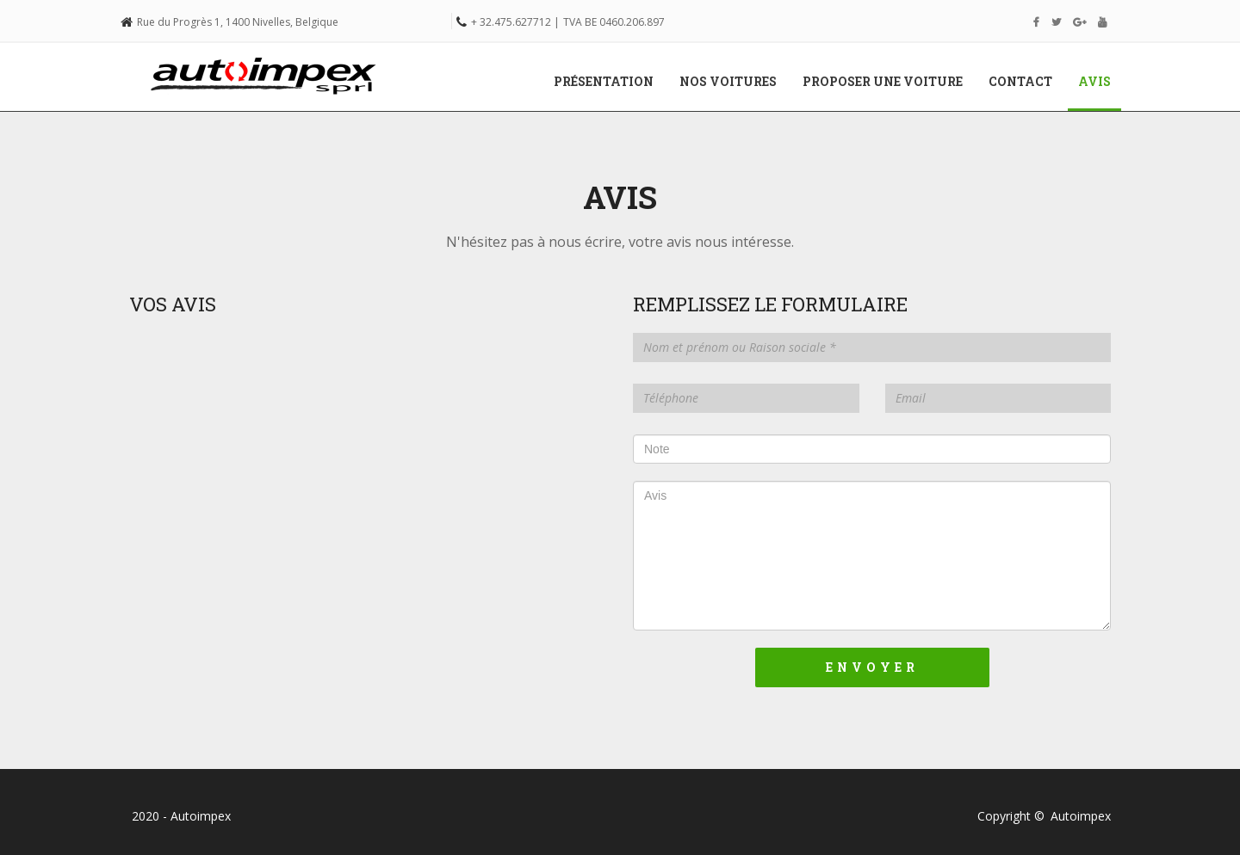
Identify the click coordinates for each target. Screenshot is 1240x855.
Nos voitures (728, 81)
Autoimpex (1081, 816)
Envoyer (872, 667)
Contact (1020, 81)
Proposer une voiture (883, 81)
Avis (1101, 80)
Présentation (604, 81)
